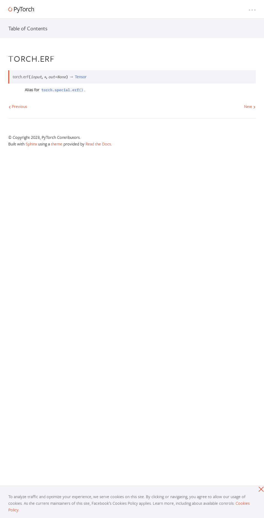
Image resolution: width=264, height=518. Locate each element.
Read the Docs (98, 144)
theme (56, 144)
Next (249, 106)
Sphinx (31, 144)
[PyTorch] (21, 10)
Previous (18, 106)
